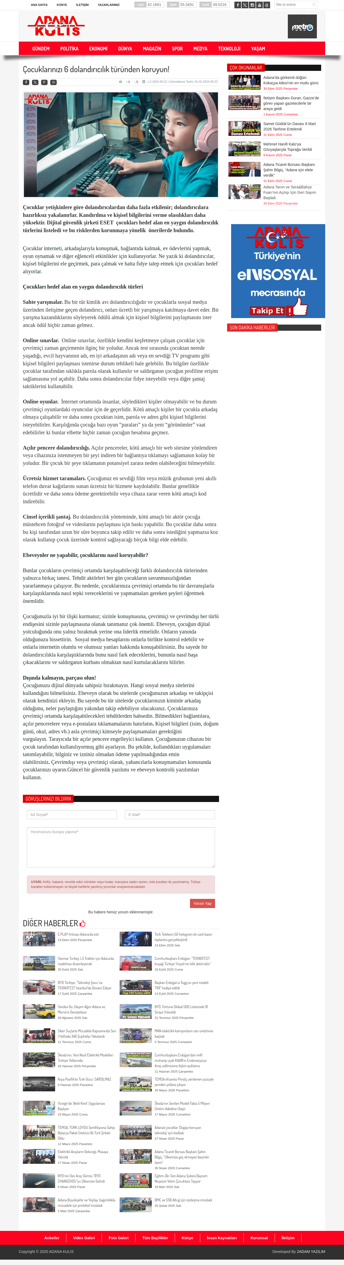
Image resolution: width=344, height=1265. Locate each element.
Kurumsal (259, 1238)
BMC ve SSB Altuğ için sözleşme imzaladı (183, 1200)
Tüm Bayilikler (155, 1238)
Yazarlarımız (109, 4)
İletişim (82, 4)
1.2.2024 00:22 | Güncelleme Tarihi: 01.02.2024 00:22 (180, 81)
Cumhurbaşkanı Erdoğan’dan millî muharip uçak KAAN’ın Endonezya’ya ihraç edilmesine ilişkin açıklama (180, 1060)
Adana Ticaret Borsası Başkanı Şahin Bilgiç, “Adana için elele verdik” (289, 169)
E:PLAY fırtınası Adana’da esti (78, 934)
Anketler (51, 1238)
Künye (62, 4)
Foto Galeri (118, 1238)
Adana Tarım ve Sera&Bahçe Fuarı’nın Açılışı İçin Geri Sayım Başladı (289, 181)
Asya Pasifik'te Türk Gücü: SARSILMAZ (84, 1079)
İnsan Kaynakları (222, 1238)
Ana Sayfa (39, 4)
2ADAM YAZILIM (311, 1251)
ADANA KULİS (61, 1251)
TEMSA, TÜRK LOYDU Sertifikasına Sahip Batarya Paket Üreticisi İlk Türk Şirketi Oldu (86, 1132)
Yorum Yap (203, 903)
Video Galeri (84, 1238)
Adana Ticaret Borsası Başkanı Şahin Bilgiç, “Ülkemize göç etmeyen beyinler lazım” (182, 1157)
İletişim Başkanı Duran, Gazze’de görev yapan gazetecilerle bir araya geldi (291, 103)
